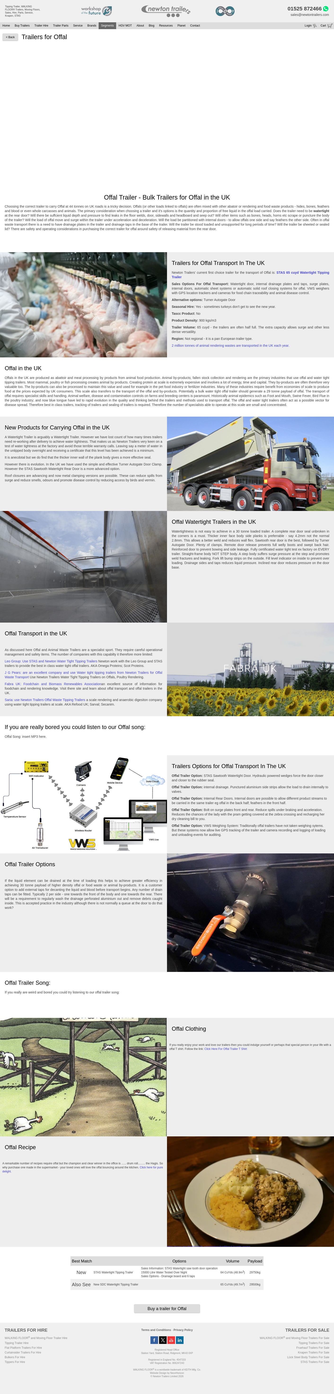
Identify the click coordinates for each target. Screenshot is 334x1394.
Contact (195, 25)
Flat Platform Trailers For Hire (23, 1348)
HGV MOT (125, 25)
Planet (181, 25)
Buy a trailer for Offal (167, 1309)
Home (6, 25)
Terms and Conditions (156, 1330)
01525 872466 (304, 9)
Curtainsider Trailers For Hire (23, 1352)
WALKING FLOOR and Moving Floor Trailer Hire (36, 1338)
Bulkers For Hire (15, 1357)
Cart (323, 25)
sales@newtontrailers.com (309, 15)
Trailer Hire (41, 25)
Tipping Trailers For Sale (314, 1343)
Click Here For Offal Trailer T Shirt (225, 1049)
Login (308, 25)
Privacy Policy (183, 1330)
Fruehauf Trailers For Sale (312, 1348)
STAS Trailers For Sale (314, 1362)
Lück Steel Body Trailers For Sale (308, 1357)
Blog (151, 25)
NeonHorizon (177, 1373)
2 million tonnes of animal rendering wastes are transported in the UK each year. (230, 346)
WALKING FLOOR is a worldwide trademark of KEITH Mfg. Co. (167, 1370)
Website (158, 1373)
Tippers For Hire (15, 1362)
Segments (107, 25)
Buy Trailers (22, 25)
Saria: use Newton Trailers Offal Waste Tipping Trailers (45, 700)
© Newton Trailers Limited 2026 (167, 1376)
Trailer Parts (60, 25)
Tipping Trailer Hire (17, 1343)
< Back (10, 37)
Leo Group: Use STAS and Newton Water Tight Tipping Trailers (51, 661)
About (140, 25)
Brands (91, 25)
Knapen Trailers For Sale (314, 1352)
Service (78, 25)
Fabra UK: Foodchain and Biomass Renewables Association (53, 684)
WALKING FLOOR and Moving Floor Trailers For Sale (294, 1338)
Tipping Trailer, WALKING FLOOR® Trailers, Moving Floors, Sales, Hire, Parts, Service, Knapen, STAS (22, 11)
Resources (166, 25)
